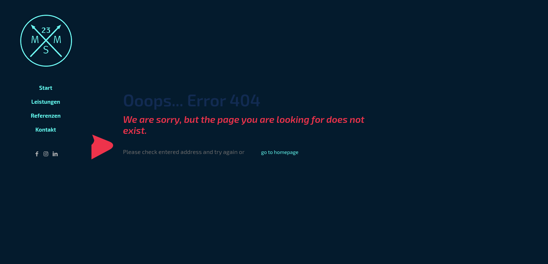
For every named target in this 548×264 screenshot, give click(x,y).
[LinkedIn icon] (55, 153)
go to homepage (280, 152)
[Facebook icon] (37, 153)
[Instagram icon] (46, 153)
